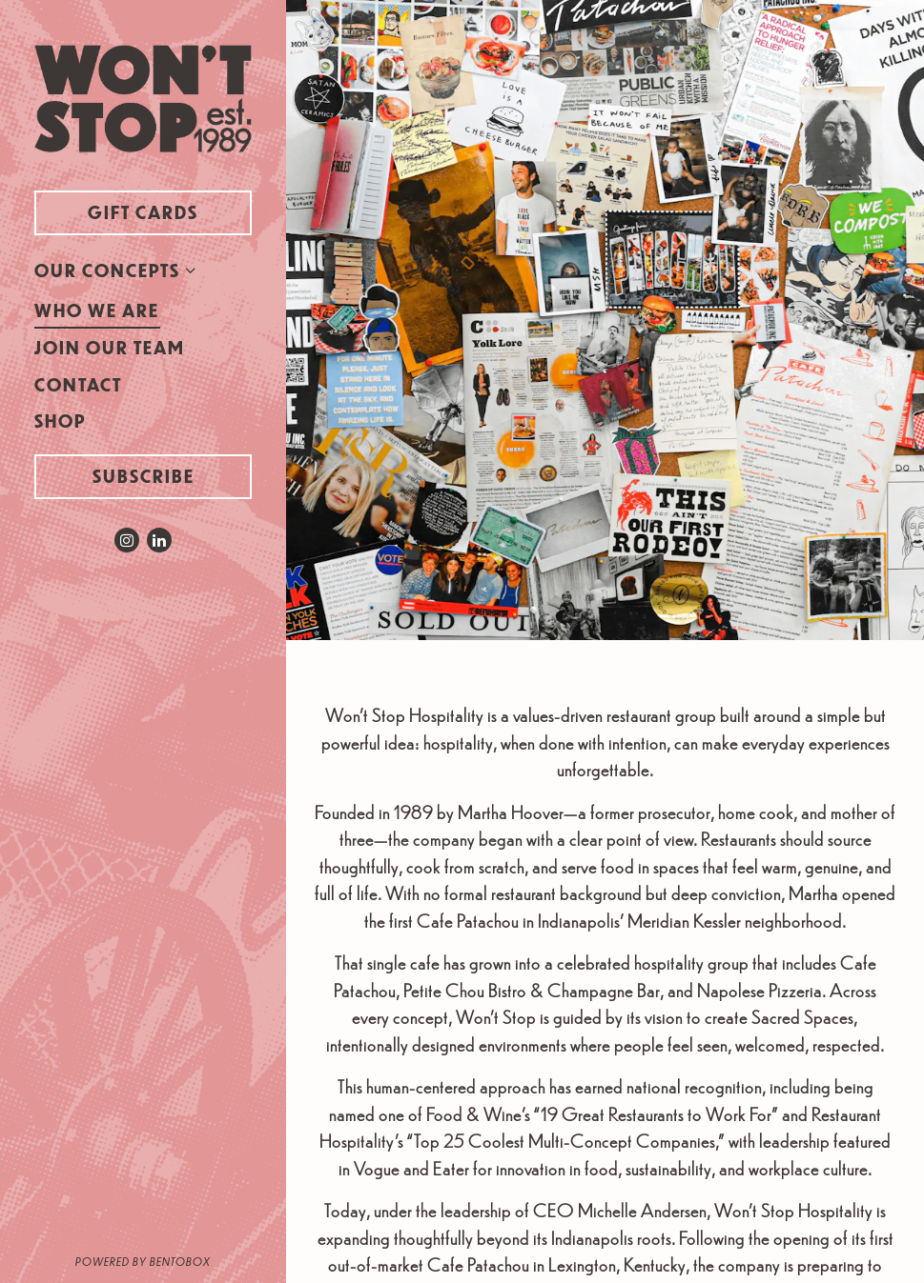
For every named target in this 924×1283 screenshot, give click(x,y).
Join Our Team (109, 347)
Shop (64, 420)
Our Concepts (107, 270)
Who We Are (96, 310)
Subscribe (143, 476)
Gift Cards (170, 211)
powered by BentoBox (180, 1260)
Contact (78, 384)
